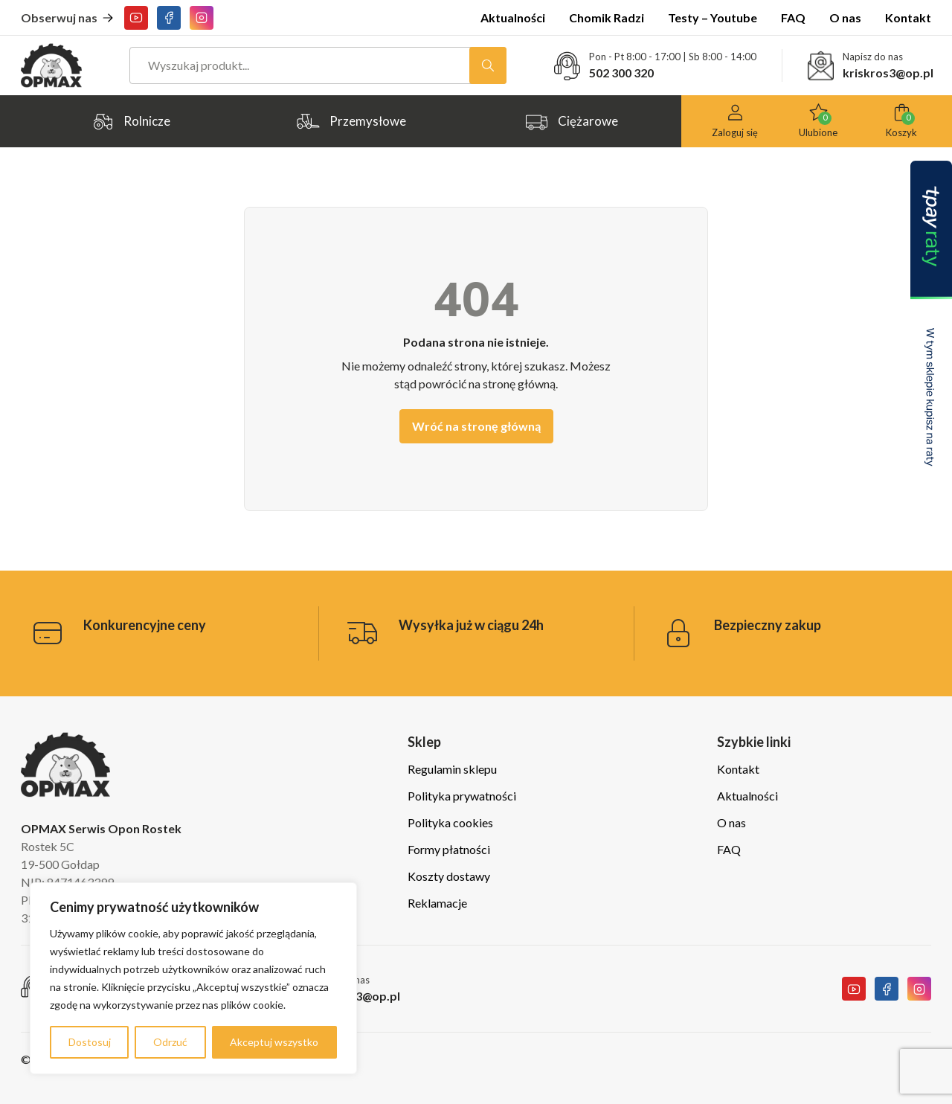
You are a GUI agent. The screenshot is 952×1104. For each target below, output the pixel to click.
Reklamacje (437, 903)
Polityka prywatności (462, 796)
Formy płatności (449, 849)
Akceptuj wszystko (274, 1042)
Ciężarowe (571, 121)
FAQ (793, 17)
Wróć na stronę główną (476, 426)
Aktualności (512, 17)
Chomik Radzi (606, 17)
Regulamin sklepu (452, 769)
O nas (845, 17)
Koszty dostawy (449, 876)
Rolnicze (130, 121)
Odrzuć (170, 1042)
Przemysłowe (351, 121)
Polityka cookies (450, 822)
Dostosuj (89, 1042)
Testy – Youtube (712, 17)
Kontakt (908, 17)
